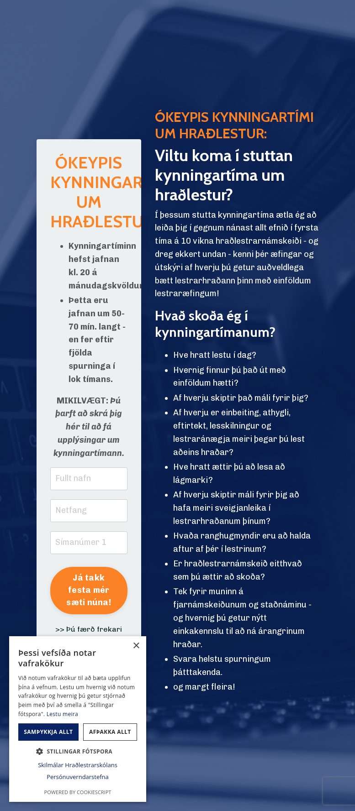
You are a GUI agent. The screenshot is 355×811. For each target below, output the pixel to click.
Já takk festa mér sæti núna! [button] (88, 590)
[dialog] (77, 719)
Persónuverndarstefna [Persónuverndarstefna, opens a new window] (78, 777)
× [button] (135, 646)
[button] (77, 751)
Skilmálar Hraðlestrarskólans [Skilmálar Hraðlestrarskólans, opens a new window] (77, 765)
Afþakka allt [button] (110, 732)
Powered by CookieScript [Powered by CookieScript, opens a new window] (77, 792)
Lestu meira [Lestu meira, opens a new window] (62, 714)
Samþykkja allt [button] (48, 732)
